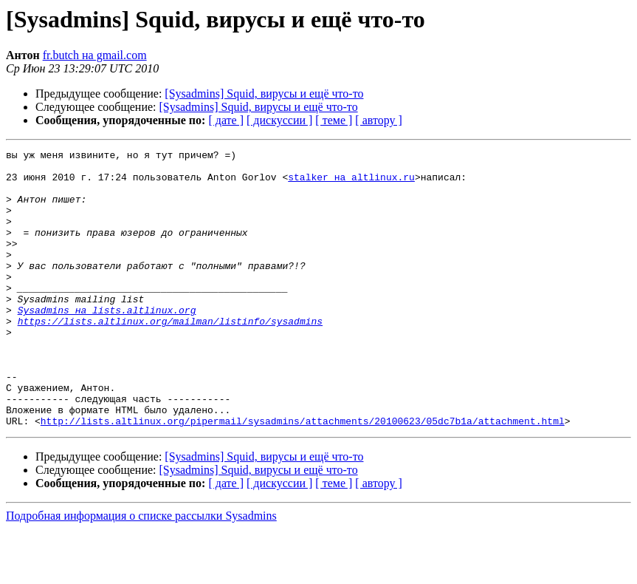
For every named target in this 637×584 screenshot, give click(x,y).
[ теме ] (333, 120)
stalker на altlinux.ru (351, 183)
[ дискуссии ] (279, 120)
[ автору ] (378, 120)
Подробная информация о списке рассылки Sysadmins (141, 571)
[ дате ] (226, 120)
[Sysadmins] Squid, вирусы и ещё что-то (264, 93)
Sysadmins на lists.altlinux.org (107, 343)
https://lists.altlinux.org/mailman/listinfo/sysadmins (170, 356)
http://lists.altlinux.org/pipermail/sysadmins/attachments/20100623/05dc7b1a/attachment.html (303, 476)
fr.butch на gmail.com (95, 55)
